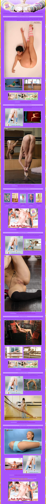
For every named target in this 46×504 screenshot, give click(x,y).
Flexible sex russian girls (22, 422)
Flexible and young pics (21, 229)
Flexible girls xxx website (26, 479)
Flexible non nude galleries (30, 313)
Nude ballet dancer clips (31, 229)
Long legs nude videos (25, 369)
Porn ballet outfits (31, 422)
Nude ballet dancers (26, 502)
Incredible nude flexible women (18, 478)
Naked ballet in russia (30, 185)
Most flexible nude (21, 185)
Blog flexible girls (20, 313)
